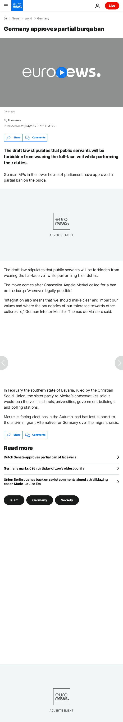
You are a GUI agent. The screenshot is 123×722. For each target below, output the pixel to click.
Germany (43, 18)
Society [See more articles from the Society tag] (67, 500)
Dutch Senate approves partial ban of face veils (40, 457)
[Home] (5, 18)
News (15, 18)
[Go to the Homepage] (17, 5)
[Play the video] (61, 72)
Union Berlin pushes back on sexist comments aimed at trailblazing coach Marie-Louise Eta (56, 481)
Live (112, 6)
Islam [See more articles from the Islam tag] (14, 500)
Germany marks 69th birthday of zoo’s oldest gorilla (44, 468)
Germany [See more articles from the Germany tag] (39, 500)
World (28, 18)
